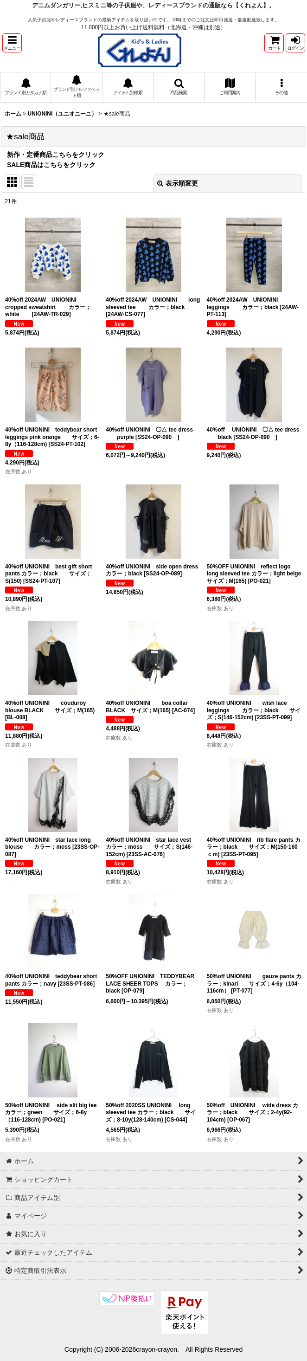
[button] (12, 42)
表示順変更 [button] (177, 183)
